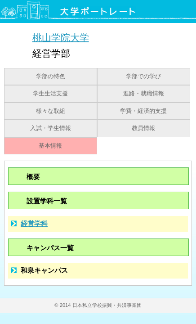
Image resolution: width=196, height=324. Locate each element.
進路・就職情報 (143, 93)
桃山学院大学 (60, 37)
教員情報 (143, 128)
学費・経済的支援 (143, 111)
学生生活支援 (50, 93)
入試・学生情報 (50, 128)
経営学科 (34, 223)
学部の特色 (50, 76)
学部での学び (143, 76)
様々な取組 (50, 111)
